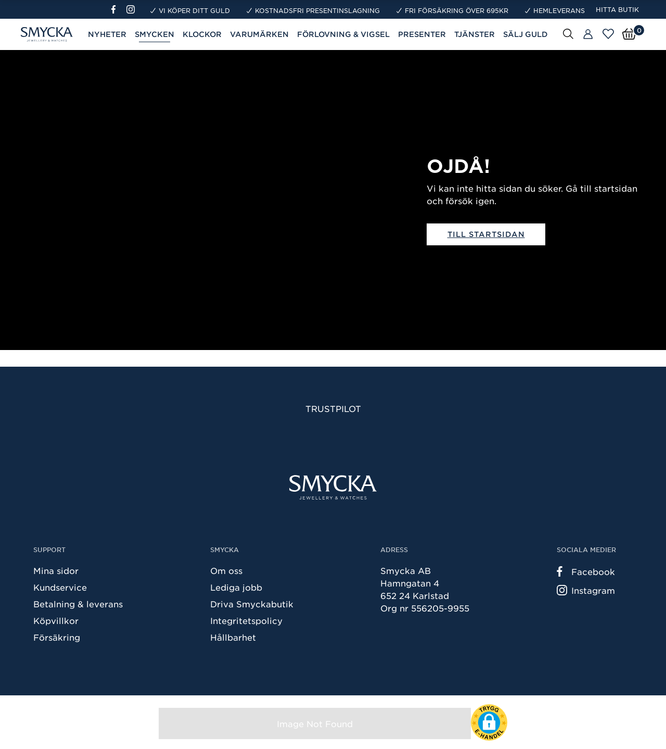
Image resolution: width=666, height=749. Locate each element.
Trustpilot (333, 408)
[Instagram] (132, 9)
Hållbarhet (233, 637)
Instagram (586, 590)
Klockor (202, 34)
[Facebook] (117, 9)
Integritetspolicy (246, 620)
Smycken (154, 34)
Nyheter (107, 34)
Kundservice (60, 587)
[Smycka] (333, 487)
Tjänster (474, 34)
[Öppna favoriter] (608, 34)
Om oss (226, 570)
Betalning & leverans (78, 603)
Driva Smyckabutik (251, 603)
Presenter (422, 34)
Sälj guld (525, 34)
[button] (489, 722)
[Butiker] (588, 34)
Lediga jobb (236, 587)
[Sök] (568, 33)
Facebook (586, 571)
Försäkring (56, 637)
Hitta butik (617, 9)
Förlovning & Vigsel (343, 34)
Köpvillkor (56, 620)
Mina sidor (56, 570)
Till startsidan (486, 234)
